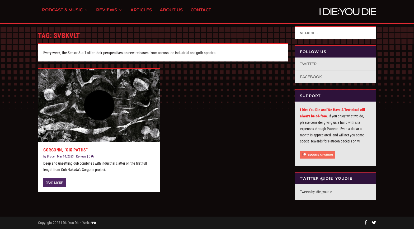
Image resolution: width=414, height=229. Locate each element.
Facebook (311, 76)
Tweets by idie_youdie (316, 192)
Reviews (106, 13)
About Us (171, 13)
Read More (54, 183)
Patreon (332, 129)
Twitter (308, 63)
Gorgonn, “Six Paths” (65, 149)
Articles (141, 13)
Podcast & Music (62, 13)
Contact (201, 13)
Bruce (51, 156)
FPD (93, 223)
